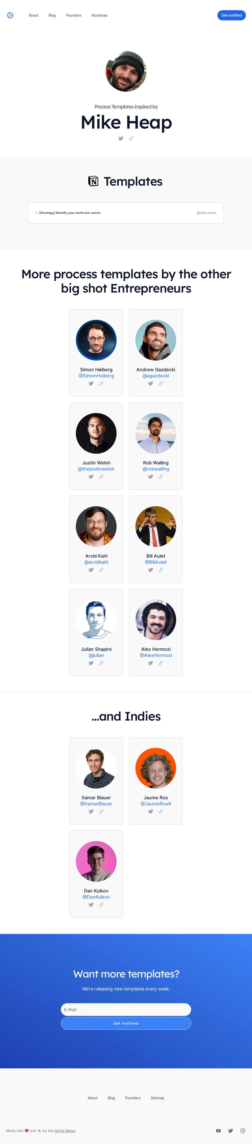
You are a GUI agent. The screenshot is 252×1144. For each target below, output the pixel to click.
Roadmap (100, 15)
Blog (52, 15)
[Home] (10, 15)
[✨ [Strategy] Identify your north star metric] (126, 213)
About (33, 15)
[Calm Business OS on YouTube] (218, 1131)
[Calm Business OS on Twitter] (231, 1131)
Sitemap (157, 1098)
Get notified (126, 1023)
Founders (73, 15)
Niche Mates (64, 1130)
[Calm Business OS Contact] (243, 1131)
